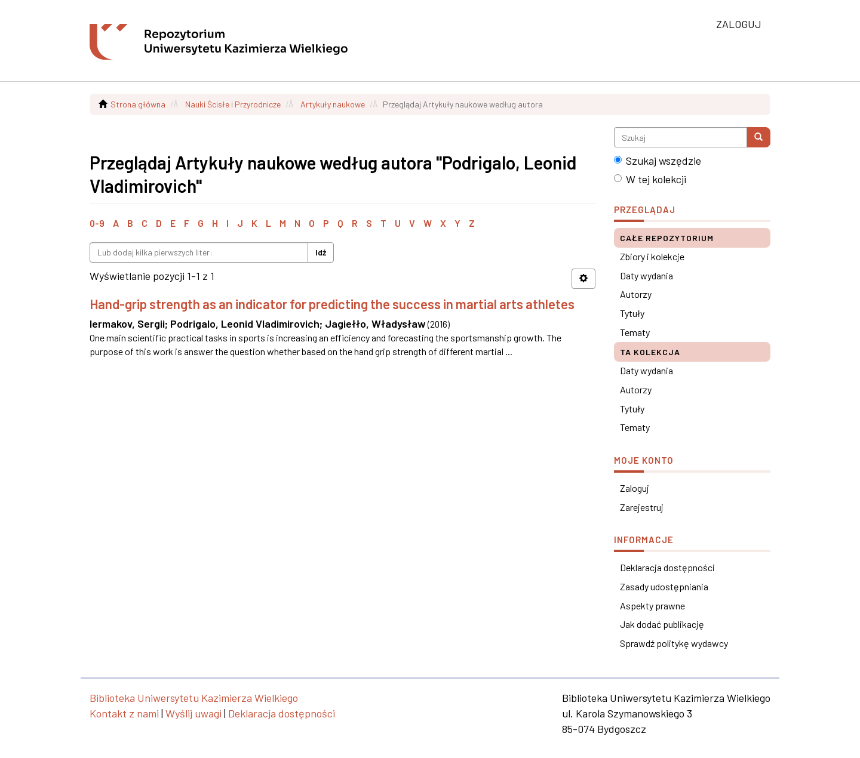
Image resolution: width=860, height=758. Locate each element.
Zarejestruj (642, 507)
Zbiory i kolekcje (652, 256)
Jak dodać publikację (662, 624)
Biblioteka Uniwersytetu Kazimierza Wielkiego (194, 697)
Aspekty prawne (652, 605)
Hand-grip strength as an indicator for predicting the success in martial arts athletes (332, 304)
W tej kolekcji (650, 179)
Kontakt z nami (124, 713)
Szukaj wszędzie (657, 160)
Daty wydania (646, 275)
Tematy (635, 332)
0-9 (97, 223)
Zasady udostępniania (664, 586)
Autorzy (636, 294)
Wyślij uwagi (193, 713)
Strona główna (137, 104)
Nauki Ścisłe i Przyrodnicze (233, 104)
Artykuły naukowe (332, 104)
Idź (320, 252)
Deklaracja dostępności (667, 567)
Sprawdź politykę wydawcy (674, 643)
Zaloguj (634, 488)
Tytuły (632, 313)
